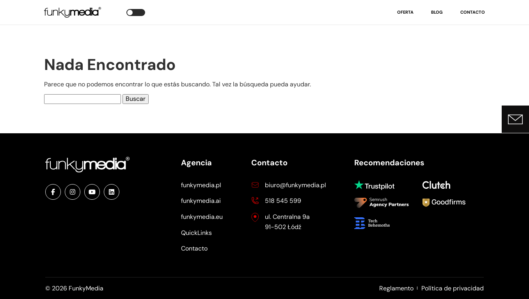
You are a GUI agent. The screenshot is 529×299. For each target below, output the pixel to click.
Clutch (438, 185)
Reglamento (396, 288)
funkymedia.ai (201, 201)
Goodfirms (443, 204)
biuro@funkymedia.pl (295, 185)
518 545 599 (283, 201)
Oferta (405, 12)
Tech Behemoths (377, 223)
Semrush (381, 203)
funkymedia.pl (201, 185)
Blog (437, 12)
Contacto (472, 12)
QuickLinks (196, 233)
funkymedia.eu (202, 217)
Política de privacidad (452, 288)
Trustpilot (377, 185)
